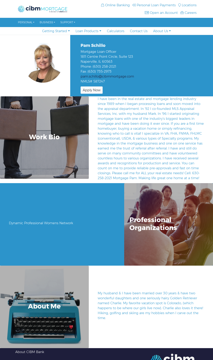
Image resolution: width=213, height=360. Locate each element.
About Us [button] (160, 31)
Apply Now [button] (91, 90)
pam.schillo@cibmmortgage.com (107, 76)
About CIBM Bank (29, 352)
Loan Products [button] (86, 31)
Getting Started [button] (54, 31)
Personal (25, 22)
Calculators (115, 31)
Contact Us (139, 31)
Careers (188, 13)
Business (46, 22)
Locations (187, 5)
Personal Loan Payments (154, 5)
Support (66, 22)
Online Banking (115, 5)
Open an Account (161, 13)
